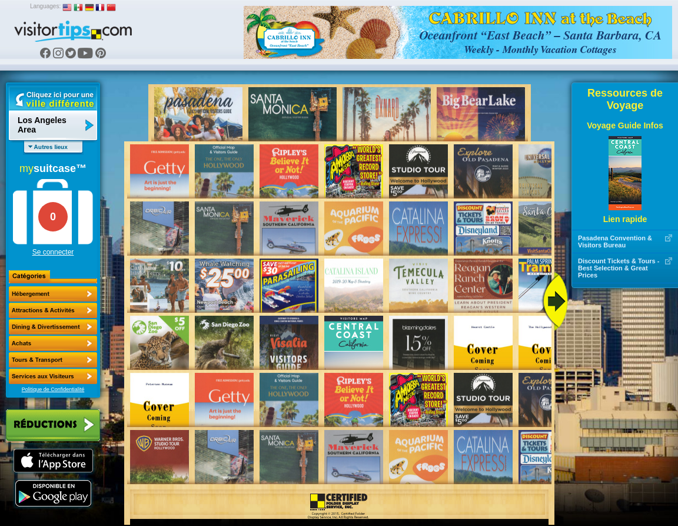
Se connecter (53, 252)
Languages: (45, 6)
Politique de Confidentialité (53, 389)
